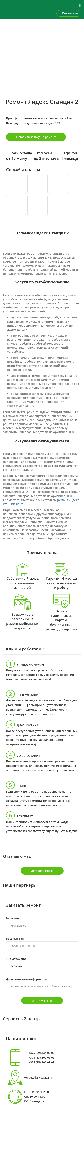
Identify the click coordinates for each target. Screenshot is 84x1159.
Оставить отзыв (42, 871)
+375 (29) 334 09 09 (41, 1052)
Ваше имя (12, 918)
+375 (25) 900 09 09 (41, 1062)
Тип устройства (16, 958)
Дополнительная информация (26, 979)
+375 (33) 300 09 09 (41, 1057)
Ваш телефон (15, 938)
